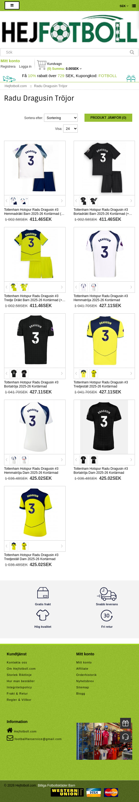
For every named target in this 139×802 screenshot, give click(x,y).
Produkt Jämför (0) (108, 118)
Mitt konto (10, 60)
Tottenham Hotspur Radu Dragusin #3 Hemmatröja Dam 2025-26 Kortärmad (31, 471)
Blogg (80, 693)
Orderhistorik (86, 674)
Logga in (25, 66)
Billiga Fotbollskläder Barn (56, 785)
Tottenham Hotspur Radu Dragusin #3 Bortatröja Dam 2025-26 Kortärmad (101, 471)
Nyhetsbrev (85, 681)
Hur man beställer (21, 681)
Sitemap (82, 687)
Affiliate (82, 668)
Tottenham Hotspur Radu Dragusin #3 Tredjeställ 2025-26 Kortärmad (101, 384)
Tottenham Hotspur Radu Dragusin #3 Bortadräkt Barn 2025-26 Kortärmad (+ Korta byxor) (101, 214)
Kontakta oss (17, 662)
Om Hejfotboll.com (21, 668)
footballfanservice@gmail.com (34, 738)
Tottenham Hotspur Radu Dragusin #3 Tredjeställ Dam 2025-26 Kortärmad (31, 557)
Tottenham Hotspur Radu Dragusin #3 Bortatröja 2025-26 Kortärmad (31, 384)
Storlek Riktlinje (19, 674)
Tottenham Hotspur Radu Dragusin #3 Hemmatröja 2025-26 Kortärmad (101, 298)
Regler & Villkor (19, 699)
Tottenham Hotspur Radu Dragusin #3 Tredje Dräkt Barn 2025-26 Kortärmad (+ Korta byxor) (33, 300)
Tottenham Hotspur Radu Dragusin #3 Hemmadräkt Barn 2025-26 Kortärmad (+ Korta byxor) (33, 214)
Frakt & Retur (17, 693)
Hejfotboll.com (22, 730)
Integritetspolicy (19, 687)
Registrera (8, 66)
